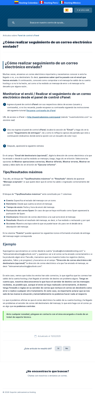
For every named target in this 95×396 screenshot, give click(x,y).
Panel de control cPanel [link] (28, 35)
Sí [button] (58, 348)
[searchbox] (48, 23)
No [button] (66, 348)
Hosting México (72, 2)
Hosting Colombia (28, 2)
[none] (68, 10)
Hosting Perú (51, 2)
